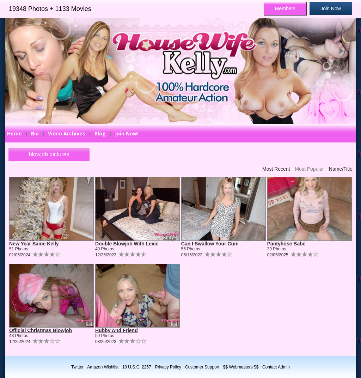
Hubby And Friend (116, 330)
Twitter (77, 367)
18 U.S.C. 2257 (136, 367)
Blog (100, 133)
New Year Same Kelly (34, 243)
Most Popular (309, 169)
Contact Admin (276, 367)
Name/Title (341, 169)
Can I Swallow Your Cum (210, 243)
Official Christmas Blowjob (40, 330)
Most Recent (276, 169)
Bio (35, 133)
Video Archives (66, 133)
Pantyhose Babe (286, 243)
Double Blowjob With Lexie (127, 243)
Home (14, 133)
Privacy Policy (168, 367)
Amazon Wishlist (102, 367)
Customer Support (202, 367)
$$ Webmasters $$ (241, 367)
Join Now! (127, 133)
